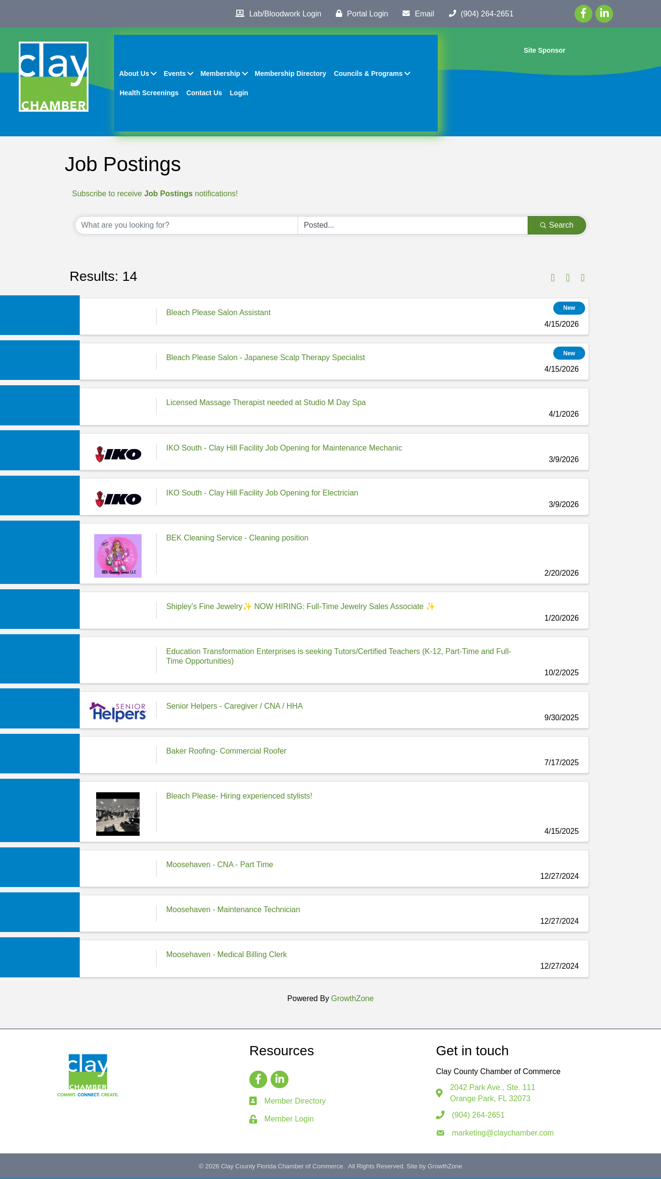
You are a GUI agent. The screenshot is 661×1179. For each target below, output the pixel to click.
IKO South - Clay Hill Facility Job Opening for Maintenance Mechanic (284, 448)
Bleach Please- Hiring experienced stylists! (239, 796)
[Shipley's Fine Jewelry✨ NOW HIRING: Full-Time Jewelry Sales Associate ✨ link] (117, 610)
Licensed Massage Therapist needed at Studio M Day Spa (266, 403)
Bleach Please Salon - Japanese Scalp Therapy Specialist (265, 358)
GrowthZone (352, 999)
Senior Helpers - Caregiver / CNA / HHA (234, 706)
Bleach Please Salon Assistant (218, 313)
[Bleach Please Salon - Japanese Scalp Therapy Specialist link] (117, 361)
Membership (220, 73)
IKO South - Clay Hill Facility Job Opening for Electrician (262, 493)
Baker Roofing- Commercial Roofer (226, 751)
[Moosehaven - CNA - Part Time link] (117, 869)
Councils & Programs (368, 73)
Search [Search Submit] (557, 225)
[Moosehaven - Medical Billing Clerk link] (117, 959)
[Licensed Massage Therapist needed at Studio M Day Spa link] (117, 406)
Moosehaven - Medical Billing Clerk (226, 955)
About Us (134, 73)
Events (175, 73)
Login (239, 93)
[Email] (416, 13)
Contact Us (204, 93)
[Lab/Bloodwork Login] (275, 13)
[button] (552, 279)
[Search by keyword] (186, 226)
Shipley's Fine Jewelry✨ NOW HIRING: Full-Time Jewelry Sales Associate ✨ (300, 607)
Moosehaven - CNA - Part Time (219, 865)
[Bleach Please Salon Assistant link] (117, 317)
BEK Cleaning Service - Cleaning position (237, 538)
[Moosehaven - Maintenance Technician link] (117, 914)
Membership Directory (291, 73)
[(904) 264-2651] (479, 13)
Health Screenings (149, 93)
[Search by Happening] (413, 226)
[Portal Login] (359, 13)
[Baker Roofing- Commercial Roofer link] (117, 755)
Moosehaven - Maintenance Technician (233, 910)
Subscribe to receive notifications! (155, 194)
